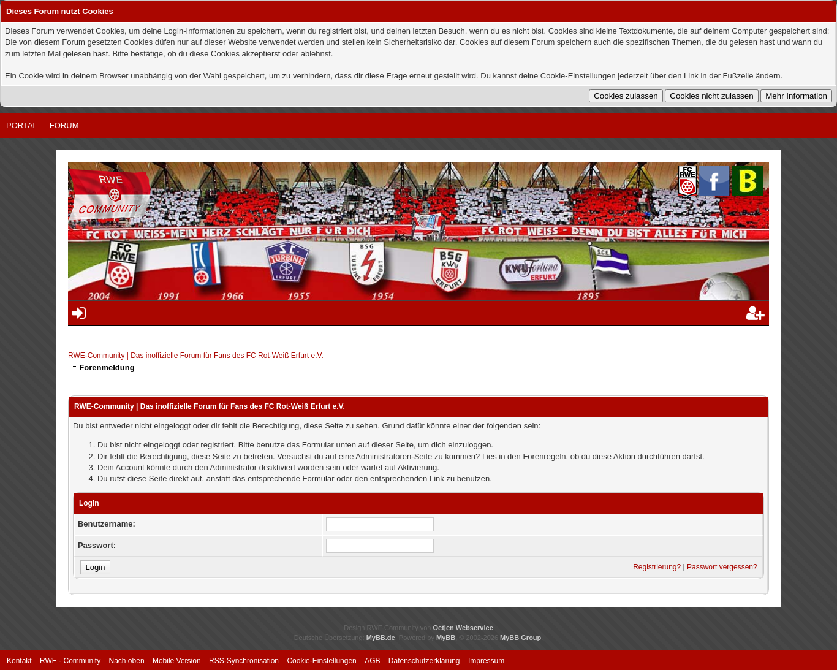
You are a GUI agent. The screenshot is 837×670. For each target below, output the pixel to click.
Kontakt (19, 661)
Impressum (486, 661)
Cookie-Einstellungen (321, 661)
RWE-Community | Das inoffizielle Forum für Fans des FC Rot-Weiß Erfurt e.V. (196, 355)
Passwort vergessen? (722, 567)
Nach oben (127, 661)
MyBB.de (380, 637)
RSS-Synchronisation (244, 661)
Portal (21, 125)
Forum (64, 125)
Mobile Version (177, 661)
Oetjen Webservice (463, 627)
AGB (372, 661)
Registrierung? (657, 567)
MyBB (445, 637)
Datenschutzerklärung (424, 661)
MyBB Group (520, 637)
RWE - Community (70, 661)
